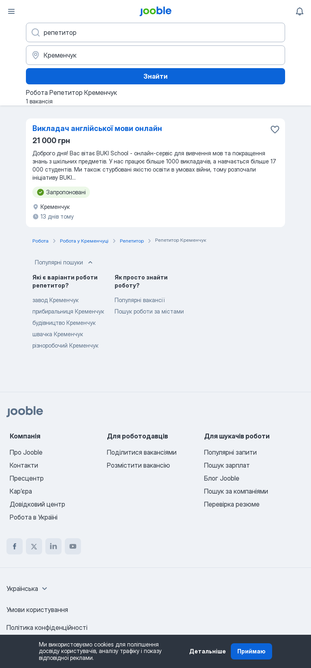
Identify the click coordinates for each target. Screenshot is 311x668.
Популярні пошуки (64, 262)
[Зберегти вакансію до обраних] (275, 129)
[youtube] (73, 546)
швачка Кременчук (57, 334)
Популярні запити (230, 452)
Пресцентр (27, 478)
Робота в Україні (34, 517)
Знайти (155, 76)
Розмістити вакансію (138, 465)
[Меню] (11, 11)
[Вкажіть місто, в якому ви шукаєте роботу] (155, 55)
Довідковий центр (37, 504)
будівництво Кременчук (64, 322)
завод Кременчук (55, 299)
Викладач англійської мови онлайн (97, 128)
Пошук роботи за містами (149, 311)
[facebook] (14, 546)
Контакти (24, 465)
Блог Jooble (221, 478)
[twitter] (34, 546)
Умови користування (37, 610)
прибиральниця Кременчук (68, 311)
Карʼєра (21, 491)
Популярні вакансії (139, 299)
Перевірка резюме (232, 504)
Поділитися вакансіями (142, 452)
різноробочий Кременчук (65, 345)
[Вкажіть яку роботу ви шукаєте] (155, 32)
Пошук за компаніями (236, 491)
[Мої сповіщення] (299, 11)
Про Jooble (26, 452)
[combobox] (27, 588)
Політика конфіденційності (46, 627)
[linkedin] (53, 546)
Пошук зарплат (227, 465)
